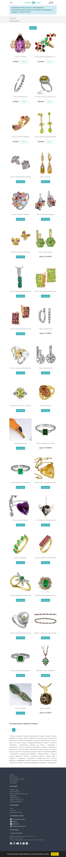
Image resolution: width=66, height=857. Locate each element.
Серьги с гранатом (15, 751)
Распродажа (14, 781)
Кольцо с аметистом (20, 56)
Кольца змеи (51, 756)
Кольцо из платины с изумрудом (20, 482)
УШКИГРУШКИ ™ (15, 797)
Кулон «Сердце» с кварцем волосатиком (45, 482)
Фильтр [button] (33, 28)
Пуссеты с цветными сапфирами (20, 252)
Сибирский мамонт (16, 802)
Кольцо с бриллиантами (20, 96)
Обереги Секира (43, 754)
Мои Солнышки (15, 791)
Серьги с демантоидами (45, 252)
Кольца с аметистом (31, 760)
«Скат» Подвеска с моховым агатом (46, 520)
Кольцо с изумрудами (20, 557)
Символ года (14, 790)
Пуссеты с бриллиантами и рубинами (20, 176)
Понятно (55, 854)
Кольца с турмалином (31, 736)
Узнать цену (20, 181)
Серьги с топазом (50, 743)
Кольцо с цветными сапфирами (20, 136)
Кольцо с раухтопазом (20, 443)
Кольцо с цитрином (20, 708)
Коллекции (13, 783)
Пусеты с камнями (25, 747)
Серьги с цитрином (45, 176)
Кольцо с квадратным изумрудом (20, 670)
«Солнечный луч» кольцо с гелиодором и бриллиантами (25, 405)
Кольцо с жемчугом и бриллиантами (20, 368)
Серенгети (13, 796)
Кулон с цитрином (46, 708)
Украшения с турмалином (47, 763)
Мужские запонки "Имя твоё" (19, 794)
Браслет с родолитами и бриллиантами (45, 633)
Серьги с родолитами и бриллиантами (20, 329)
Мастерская (13, 777)
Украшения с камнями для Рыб (38, 758)
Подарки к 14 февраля (17, 758)
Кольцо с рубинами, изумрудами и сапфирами (47, 56)
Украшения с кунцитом (29, 751)
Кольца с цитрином (16, 736)
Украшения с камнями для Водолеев (21, 740)
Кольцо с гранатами (45, 405)
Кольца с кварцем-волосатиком (32, 743)
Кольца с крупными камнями (34, 756)
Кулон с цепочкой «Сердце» (20, 520)
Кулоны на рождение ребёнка (47, 751)
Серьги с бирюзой (29, 738)
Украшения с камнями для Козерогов (23, 754)
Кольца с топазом (44, 736)
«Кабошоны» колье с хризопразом (45, 670)
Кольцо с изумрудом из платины (45, 443)
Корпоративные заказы (17, 779)
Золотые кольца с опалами (47, 749)
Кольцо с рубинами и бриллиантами (45, 557)
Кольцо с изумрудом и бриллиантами (20, 595)
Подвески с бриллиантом (42, 740)
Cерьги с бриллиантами (45, 329)
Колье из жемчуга (45, 760)
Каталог (12, 775)
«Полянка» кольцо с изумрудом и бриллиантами (47, 595)
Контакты (13, 810)
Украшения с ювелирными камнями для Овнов (26, 745)
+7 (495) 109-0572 (16, 833)
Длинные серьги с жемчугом (27, 749)
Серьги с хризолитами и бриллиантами (45, 136)
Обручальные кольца (16, 800)
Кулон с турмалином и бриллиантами (20, 291)
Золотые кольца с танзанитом (46, 738)
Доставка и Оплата (16, 812)
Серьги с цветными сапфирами (45, 214)
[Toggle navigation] (11, 2)
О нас (11, 808)
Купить (24, 61)
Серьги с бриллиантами (45, 368)
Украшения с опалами (40, 747)
